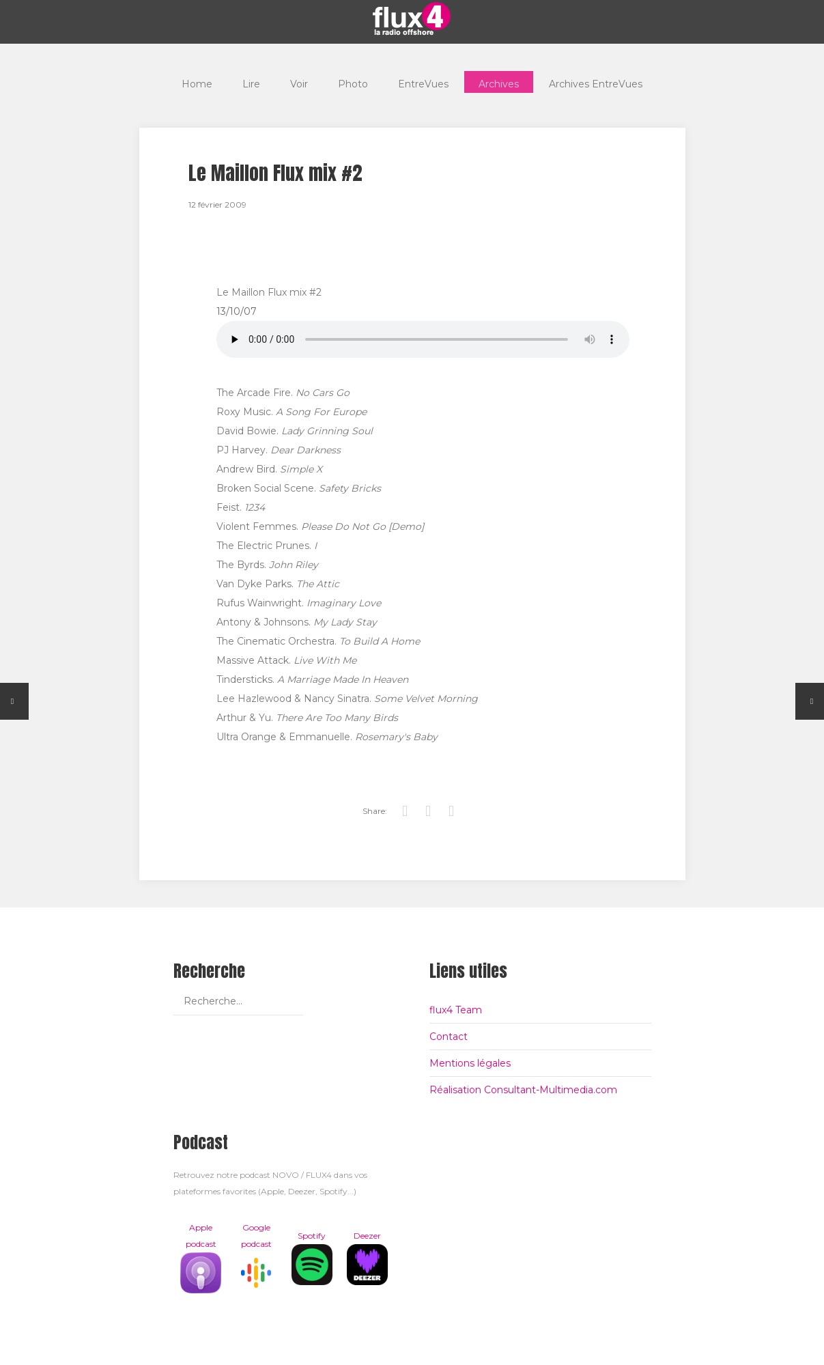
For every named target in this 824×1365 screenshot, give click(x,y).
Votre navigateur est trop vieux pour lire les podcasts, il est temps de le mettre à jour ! (422, 339)
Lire (251, 82)
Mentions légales (470, 1063)
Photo (353, 82)
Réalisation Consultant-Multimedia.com (523, 1090)
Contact (448, 1036)
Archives (499, 82)
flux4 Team (455, 1010)
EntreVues (423, 82)
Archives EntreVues (595, 82)
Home (197, 82)
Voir (299, 82)
